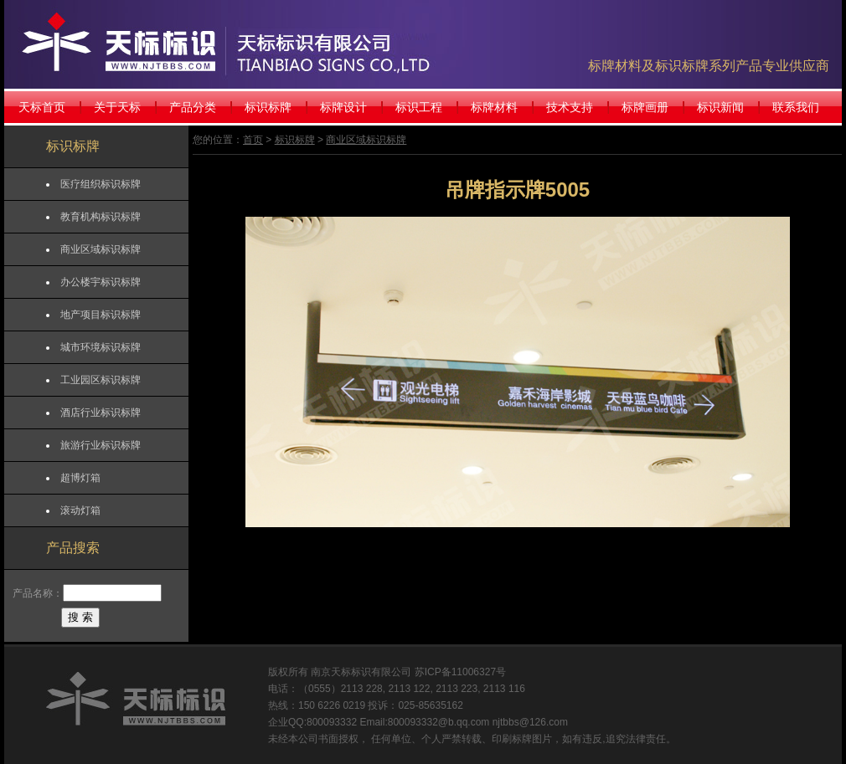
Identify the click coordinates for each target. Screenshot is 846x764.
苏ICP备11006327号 (460, 672)
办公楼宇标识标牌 (100, 282)
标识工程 (418, 107)
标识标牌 (268, 107)
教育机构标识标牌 (100, 217)
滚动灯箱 (80, 510)
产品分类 (192, 107)
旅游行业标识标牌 (100, 445)
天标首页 (41, 107)
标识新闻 (720, 107)
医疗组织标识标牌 (100, 184)
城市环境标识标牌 (100, 347)
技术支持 (569, 107)
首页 (253, 140)
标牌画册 (645, 107)
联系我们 (795, 107)
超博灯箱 (80, 478)
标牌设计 (343, 107)
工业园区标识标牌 (100, 380)
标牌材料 (494, 107)
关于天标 (117, 107)
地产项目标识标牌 (100, 314)
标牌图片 (532, 739)
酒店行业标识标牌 (100, 412)
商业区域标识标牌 (100, 249)
